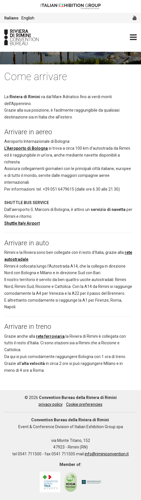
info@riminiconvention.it (107, 454)
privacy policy (51, 404)
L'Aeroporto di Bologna (26, 148)
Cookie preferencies (84, 404)
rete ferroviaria (50, 336)
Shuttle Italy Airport (22, 223)
